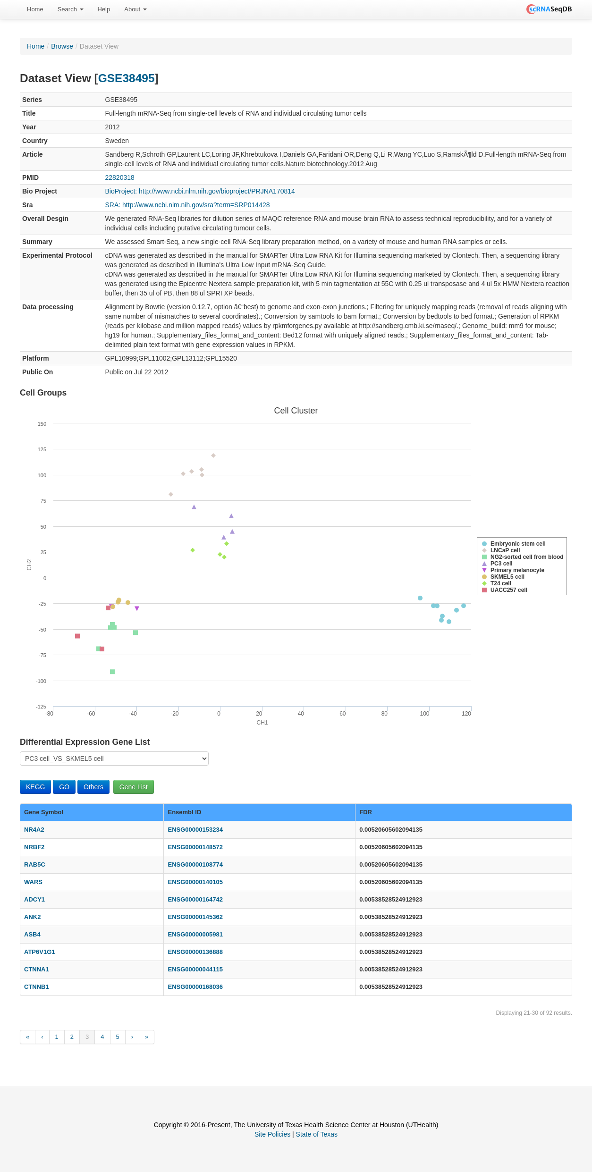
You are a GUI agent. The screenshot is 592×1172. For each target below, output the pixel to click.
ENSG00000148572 (195, 847)
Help (104, 9)
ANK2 (32, 916)
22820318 (120, 177)
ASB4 (32, 934)
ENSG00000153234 (195, 829)
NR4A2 (34, 829)
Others (93, 787)
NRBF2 (34, 847)
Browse (62, 46)
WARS (33, 881)
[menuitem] (35, 9)
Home (35, 9)
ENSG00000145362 (195, 916)
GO (64, 787)
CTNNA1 (36, 969)
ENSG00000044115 (195, 969)
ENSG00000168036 (195, 986)
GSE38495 (126, 78)
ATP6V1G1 (39, 951)
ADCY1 (34, 899)
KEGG (35, 787)
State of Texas (317, 1134)
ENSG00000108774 (195, 864)
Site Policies (272, 1134)
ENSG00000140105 (195, 881)
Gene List (133, 787)
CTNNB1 (36, 986)
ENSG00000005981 (195, 934)
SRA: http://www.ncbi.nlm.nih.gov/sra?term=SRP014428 (187, 205)
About (135, 9)
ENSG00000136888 (195, 951)
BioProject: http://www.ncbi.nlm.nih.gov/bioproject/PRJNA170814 (200, 191)
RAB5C (34, 864)
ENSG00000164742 (195, 899)
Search (71, 9)
